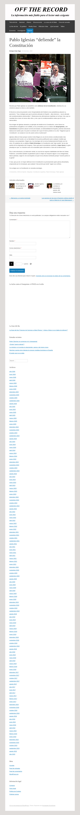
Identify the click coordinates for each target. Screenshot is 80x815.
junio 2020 (12, 585)
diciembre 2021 (14, 532)
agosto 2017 (13, 684)
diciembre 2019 (14, 602)
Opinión (30, 30)
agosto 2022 (13, 509)
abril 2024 (12, 450)
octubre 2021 (13, 538)
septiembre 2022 (14, 506)
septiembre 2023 (14, 471)
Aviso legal (12, 788)
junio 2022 (12, 514)
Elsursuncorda (37, 22)
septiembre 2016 (14, 713)
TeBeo (62, 26)
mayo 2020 (12, 587)
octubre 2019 (13, 608)
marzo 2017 (13, 696)
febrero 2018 (13, 666)
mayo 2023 (12, 482)
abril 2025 (12, 415)
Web (10, 255)
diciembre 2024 (14, 427)
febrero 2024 (13, 456)
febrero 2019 (13, 631)
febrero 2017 (13, 698)
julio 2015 (12, 754)
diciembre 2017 (14, 672)
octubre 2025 (13, 398)
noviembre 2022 (14, 500)
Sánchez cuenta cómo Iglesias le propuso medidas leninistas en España (31, 350)
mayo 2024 (12, 447)
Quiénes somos (14, 794)
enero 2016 (12, 736)
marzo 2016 (13, 731)
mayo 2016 (12, 725)
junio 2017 (12, 690)
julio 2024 (12, 441)
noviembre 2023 (14, 465)
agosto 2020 (13, 579)
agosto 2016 (13, 716)
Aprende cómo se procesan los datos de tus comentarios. (53, 276)
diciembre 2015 (14, 739)
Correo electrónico (15, 248)
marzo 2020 (13, 593)
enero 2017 (12, 701)
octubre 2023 (13, 468)
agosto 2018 (13, 649)
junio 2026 (12, 374)
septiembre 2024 (14, 436)
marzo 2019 (13, 628)
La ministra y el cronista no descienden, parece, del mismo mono (57, 188)
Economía (12, 30)
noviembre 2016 (14, 707)
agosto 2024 (13, 438)
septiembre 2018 (14, 646)
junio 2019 (12, 620)
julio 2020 (12, 582)
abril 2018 (12, 661)
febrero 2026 (13, 386)
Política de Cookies (15, 791)
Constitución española (39, 172)
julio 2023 (12, 476)
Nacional (21, 22)
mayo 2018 (12, 658)
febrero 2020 (13, 596)
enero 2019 (12, 634)
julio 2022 (12, 512)
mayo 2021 (12, 552)
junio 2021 (12, 549)
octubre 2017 (13, 678)
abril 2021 (12, 555)
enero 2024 (12, 459)
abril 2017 (12, 693)
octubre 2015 (13, 745)
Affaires (29, 22)
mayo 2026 (12, 377)
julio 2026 (12, 371)
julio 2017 (12, 687)
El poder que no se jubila (16, 353)
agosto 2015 (13, 751)
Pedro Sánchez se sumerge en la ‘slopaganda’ (21, 186)
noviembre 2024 (14, 430)
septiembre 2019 (14, 611)
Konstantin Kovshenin (48, 805)
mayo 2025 (12, 412)
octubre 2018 (13, 643)
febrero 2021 (13, 561)
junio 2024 (12, 444)
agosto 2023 (13, 474)
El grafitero (23, 26)
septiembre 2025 (14, 401)
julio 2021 (12, 547)
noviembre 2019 (14, 605)
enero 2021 (12, 564)
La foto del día (13, 26)
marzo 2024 (13, 453)
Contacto (12, 785)
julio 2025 (12, 406)
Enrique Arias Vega (15, 51)
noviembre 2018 (14, 640)
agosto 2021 (13, 544)
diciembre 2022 (14, 497)
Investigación (21, 30)
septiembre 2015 (14, 748)
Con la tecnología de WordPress (19, 805)
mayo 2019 (12, 623)
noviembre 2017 (14, 675)
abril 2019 (12, 625)
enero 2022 (12, 529)
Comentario (13, 219)
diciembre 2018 (14, 637)
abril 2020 (12, 590)
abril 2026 (12, 380)
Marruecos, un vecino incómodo (19, 198)
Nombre (12, 241)
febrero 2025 (13, 421)
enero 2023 (12, 494)
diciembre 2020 (14, 567)
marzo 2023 (13, 488)
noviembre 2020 (14, 570)
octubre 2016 (13, 710)
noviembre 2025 (14, 395)
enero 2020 (12, 599)
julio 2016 (12, 719)
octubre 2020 (13, 573)
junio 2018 (12, 655)
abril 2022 (12, 520)
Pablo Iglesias (60, 172)
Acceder (11, 765)
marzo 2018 (13, 663)
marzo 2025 (13, 418)
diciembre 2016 (14, 704)
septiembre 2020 (14, 576)
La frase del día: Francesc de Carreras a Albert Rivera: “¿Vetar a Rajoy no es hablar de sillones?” (38, 330)
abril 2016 (12, 728)
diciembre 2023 (14, 462)
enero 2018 (12, 669)
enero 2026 (12, 389)
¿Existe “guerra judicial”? (16, 344)
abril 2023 (12, 485)
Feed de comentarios (15, 771)
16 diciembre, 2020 (27, 51)
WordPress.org (13, 774)
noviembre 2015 (14, 742)
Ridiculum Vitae (43, 26)
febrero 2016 (13, 734)
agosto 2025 (13, 403)
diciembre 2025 (14, 392)
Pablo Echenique (51, 172)
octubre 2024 (13, 433)
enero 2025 (12, 424)
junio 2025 (12, 409)
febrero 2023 (13, 491)
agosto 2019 (13, 614)
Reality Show (33, 26)
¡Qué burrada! (54, 26)
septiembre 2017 (14, 681)
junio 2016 (12, 722)
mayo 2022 (12, 517)
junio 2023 (12, 479)
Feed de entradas (14, 768)
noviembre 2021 (14, 535)
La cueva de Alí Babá (50, 22)
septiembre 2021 (14, 541)
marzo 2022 (13, 523)
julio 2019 (12, 617)
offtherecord (18, 11)
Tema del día (13, 22)
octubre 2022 (13, 503)
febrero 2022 (13, 526)
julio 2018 (12, 652)
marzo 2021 (13, 558)
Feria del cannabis (64, 22)
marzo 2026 (13, 383)
